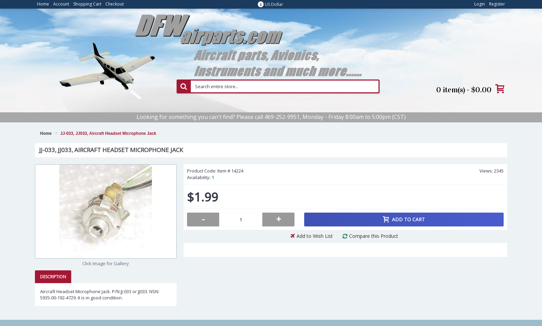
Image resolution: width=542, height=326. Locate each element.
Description (53, 277)
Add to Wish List (315, 236)
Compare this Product (373, 236)
